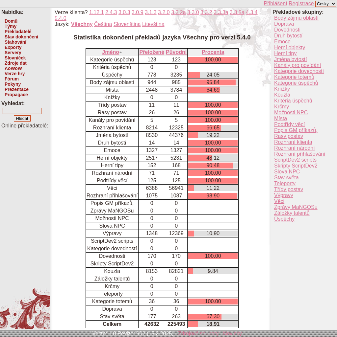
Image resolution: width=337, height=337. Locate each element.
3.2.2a (178, 12)
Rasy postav (288, 136)
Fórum (12, 78)
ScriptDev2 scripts (295, 160)
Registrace (301, 3)
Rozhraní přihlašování (299, 154)
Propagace (16, 94)
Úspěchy (284, 219)
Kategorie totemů (294, 77)
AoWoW (13, 68)
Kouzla (282, 95)
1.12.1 (96, 12)
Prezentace (17, 89)
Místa (280, 118)
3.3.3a (221, 12)
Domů (11, 21)
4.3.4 (252, 12)
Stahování (15, 42)
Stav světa (286, 177)
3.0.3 (124, 12)
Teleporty (285, 183)
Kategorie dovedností (299, 71)
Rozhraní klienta (293, 142)
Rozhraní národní (294, 148)
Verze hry (15, 73)
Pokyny (13, 84)
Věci (279, 201)
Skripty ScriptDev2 (296, 165)
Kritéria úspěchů (293, 100)
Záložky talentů (292, 213)
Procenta (213, 52)
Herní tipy (285, 53)
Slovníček (15, 57)
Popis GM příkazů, (296, 130)
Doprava (284, 24)
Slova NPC (287, 171)
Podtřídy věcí (289, 124)
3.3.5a (237, 12)
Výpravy (283, 195)
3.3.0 (193, 12)
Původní (176, 52)
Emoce (282, 41)
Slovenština (127, 24)
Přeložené (151, 52)
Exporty (13, 47)
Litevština (153, 24)
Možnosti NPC (291, 112)
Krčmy (281, 106)
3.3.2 (206, 12)
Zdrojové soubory (198, 333)
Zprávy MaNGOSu (296, 207)
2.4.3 (111, 12)
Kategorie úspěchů (296, 83)
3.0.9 (137, 12)
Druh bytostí (288, 35)
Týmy (10, 26)
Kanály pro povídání (297, 65)
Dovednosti (287, 30)
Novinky (232, 333)
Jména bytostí (290, 59)
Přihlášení (275, 3)
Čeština (103, 24)
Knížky (282, 89)
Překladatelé (18, 31)
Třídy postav (288, 189)
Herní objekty (289, 47)
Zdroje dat (16, 63)
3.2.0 (164, 12)
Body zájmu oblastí (296, 18)
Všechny (82, 24)
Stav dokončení (21, 36)
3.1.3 (151, 12)
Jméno (112, 52)
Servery (13, 52)
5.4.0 (60, 18)
